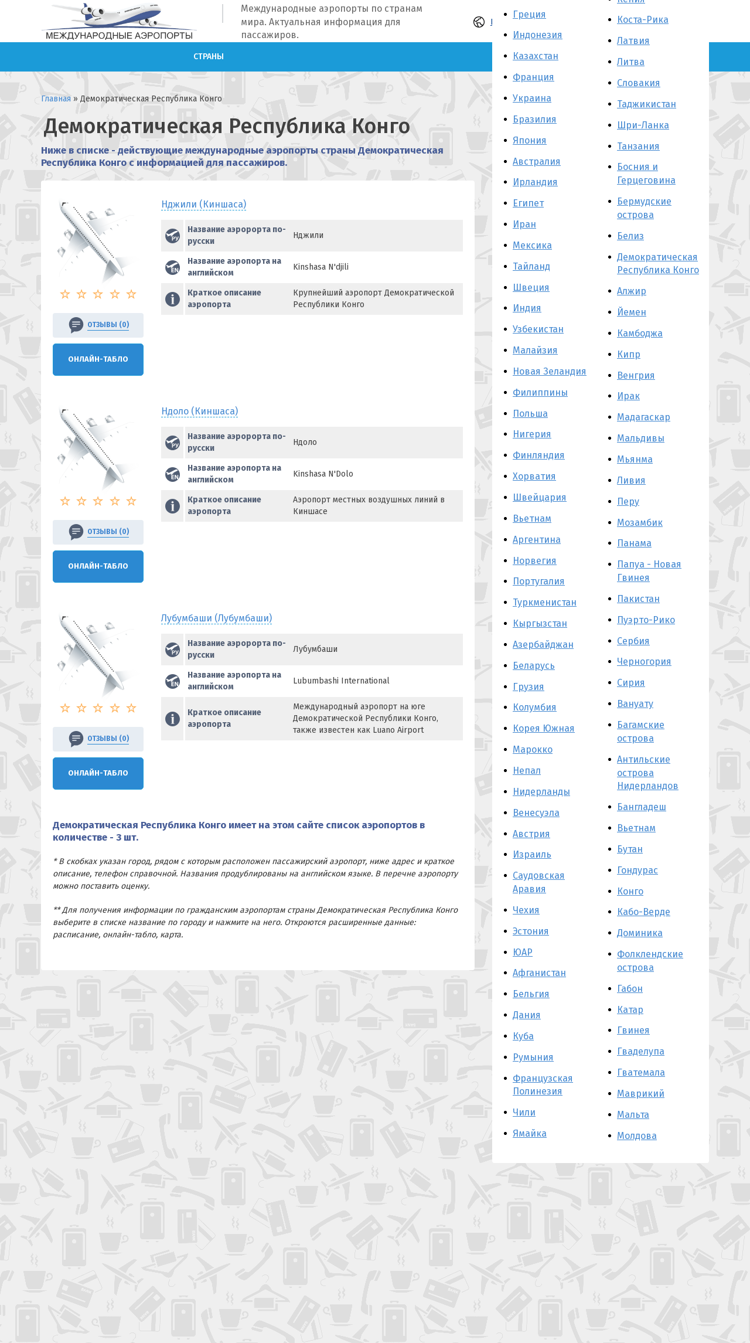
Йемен (631, 312)
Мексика (532, 245)
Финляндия (539, 455)
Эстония (531, 931)
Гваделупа (640, 1051)
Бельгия (531, 993)
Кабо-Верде (643, 911)
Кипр (628, 354)
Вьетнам (532, 518)
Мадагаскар (643, 417)
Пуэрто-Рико (646, 619)
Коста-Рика (643, 19)
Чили (524, 1112)
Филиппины (540, 392)
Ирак (628, 396)
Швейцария (540, 497)
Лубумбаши (216, 618)
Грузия (528, 686)
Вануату (635, 703)
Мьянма (635, 459)
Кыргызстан (540, 623)
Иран (524, 224)
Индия (527, 308)
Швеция (531, 287)
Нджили (203, 204)
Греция (529, 14)
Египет (528, 203)
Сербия (633, 641)
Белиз (630, 236)
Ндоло (199, 411)
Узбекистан (538, 329)
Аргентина (537, 539)
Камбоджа (640, 333)
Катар (630, 1009)
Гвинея (633, 1030)
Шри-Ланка (643, 125)
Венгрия (636, 375)
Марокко (533, 749)
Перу (628, 501)
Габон (630, 988)
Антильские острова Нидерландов (648, 773)
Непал (527, 770)
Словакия (638, 83)
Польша (530, 413)
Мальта (633, 1114)
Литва (631, 61)
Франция (533, 77)
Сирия (631, 682)
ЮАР (523, 952)
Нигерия (532, 434)
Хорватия (534, 476)
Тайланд (531, 266)
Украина (532, 98)
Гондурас (637, 870)
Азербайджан (543, 644)
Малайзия (535, 350)
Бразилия (535, 119)
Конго (630, 891)
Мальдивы (640, 438)
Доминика (640, 933)
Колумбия (535, 707)
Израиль (532, 854)
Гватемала (641, 1072)
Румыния (533, 1057)
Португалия (539, 581)
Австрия (531, 833)
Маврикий (640, 1093)
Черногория (644, 661)
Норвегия (535, 560)
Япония (530, 140)
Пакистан (638, 598)
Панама (634, 543)
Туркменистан (545, 602)
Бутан (630, 849)
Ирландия (535, 182)
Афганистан (539, 972)
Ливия (631, 480)
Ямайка (530, 1133)
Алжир (631, 291)
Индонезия (537, 34)
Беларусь (534, 665)
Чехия (526, 910)
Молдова (637, 1135)
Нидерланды (541, 791)
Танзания (638, 146)
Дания (527, 1015)
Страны (208, 57)
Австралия (537, 161)
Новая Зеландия (550, 371)
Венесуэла (536, 812)
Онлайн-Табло (98, 359)
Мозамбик (640, 522)
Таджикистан (646, 104)
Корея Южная (544, 728)
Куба (523, 1036)
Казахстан (535, 56)
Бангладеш (641, 806)
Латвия (633, 40)
